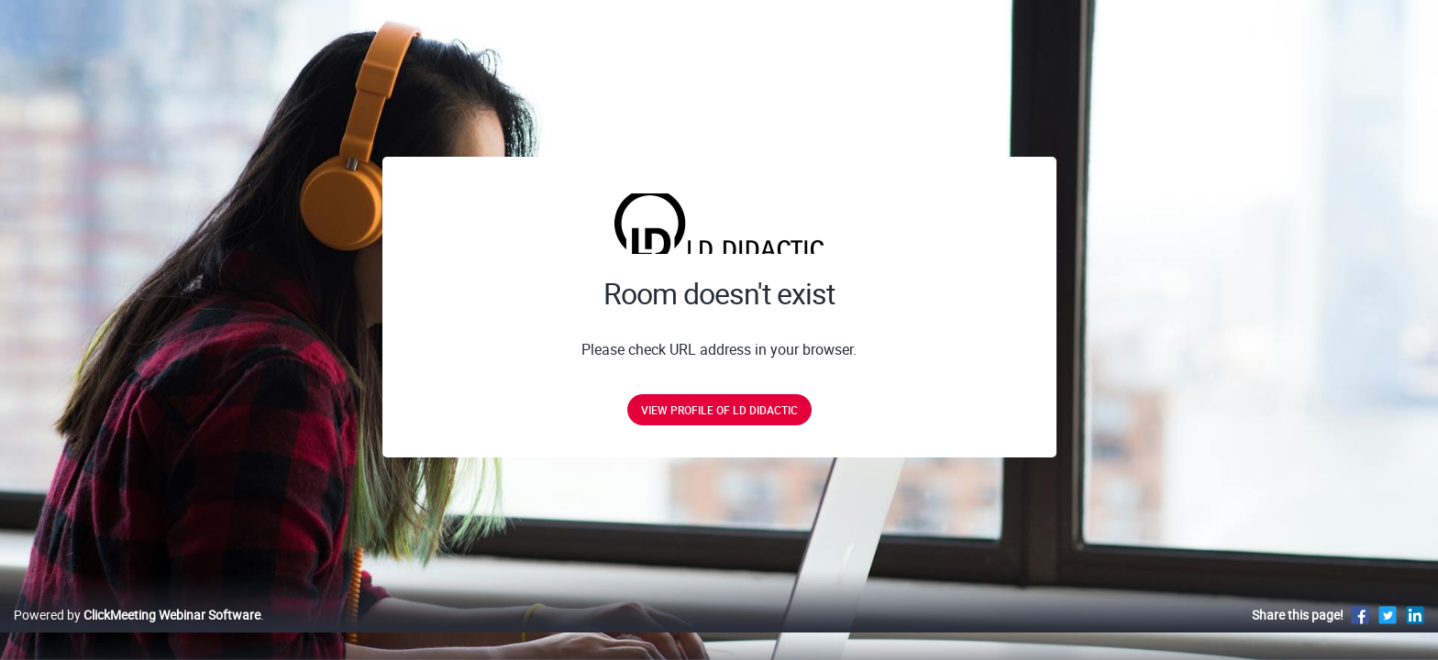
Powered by (137, 634)
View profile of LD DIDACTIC (719, 409)
